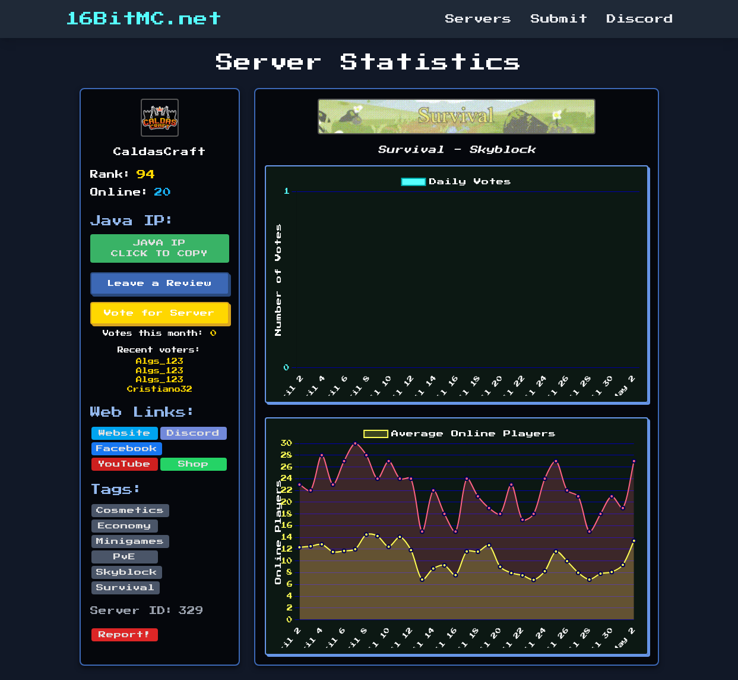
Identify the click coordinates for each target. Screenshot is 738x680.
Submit (559, 19)
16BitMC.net (143, 19)
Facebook (126, 448)
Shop (193, 464)
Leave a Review (159, 283)
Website (125, 433)
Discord (640, 19)
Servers (478, 19)
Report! (125, 634)
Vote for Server (159, 313)
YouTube (124, 464)
